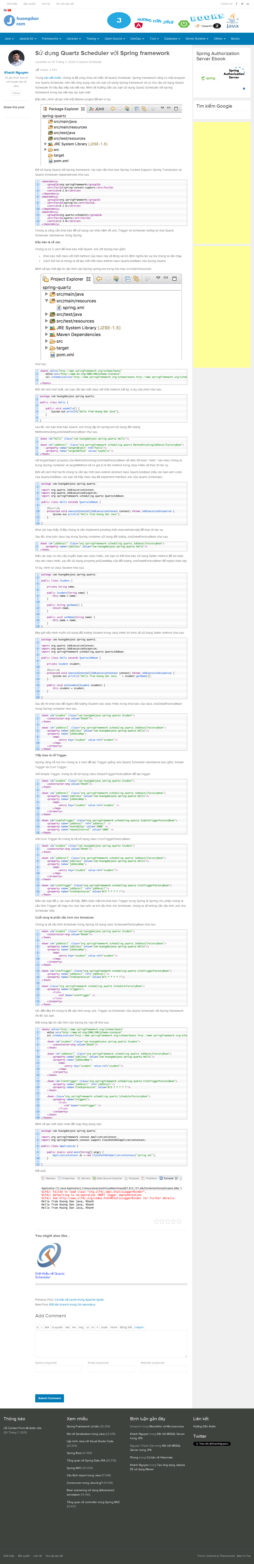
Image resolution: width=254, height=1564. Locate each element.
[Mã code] (104, 1327)
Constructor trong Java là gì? (85, 1483)
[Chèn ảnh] (81, 1327)
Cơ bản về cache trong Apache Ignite (79, 1299)
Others (218, 38)
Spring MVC (74, 1468)
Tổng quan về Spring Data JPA (86, 1460)
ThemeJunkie (227, 1556)
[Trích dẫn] (57, 1327)
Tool (153, 38)
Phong (134, 1457)
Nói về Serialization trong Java (86, 1434)
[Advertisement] (222, 183)
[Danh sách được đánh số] (92, 1327)
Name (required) (46, 1363)
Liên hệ (46, 3)
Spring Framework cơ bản (83, 1426)
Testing (91, 38)
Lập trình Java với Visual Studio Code (90, 1441)
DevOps (136, 38)
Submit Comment (49, 1398)
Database (170, 38)
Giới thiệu (12, 3)
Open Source (113, 38)
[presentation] (62, 1384)
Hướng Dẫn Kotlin (204, 1426)
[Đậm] (37, 1327)
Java (8, 38)
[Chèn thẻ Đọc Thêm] (114, 1327)
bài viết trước (52, 78)
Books (235, 38)
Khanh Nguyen (139, 1434)
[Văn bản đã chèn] (74, 1327)
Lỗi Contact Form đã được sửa (22, 1428)
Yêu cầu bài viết (65, 3)
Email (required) (98, 1363)
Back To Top (244, 1556)
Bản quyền (30, 3)
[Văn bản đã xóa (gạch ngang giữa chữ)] (67, 1327)
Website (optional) (152, 1363)
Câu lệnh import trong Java (84, 1475)
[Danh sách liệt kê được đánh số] (87, 1327)
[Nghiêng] (41, 1327)
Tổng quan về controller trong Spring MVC (93, 1502)
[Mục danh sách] (97, 1327)
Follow (16, 93)
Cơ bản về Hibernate (160, 1457)
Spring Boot (74, 1453)
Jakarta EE (26, 38)
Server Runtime (195, 38)
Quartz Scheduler (90, 62)
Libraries (72, 38)
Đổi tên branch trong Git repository (72, 1304)
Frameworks (50, 38)
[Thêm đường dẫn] (47, 1327)
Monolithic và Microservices (166, 1426)
